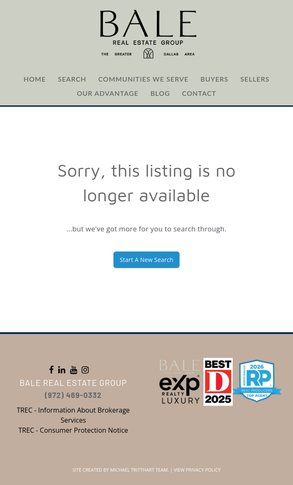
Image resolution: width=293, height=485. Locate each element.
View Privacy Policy (197, 470)
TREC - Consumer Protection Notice (73, 430)
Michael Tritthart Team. (139, 470)
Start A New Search (146, 260)
